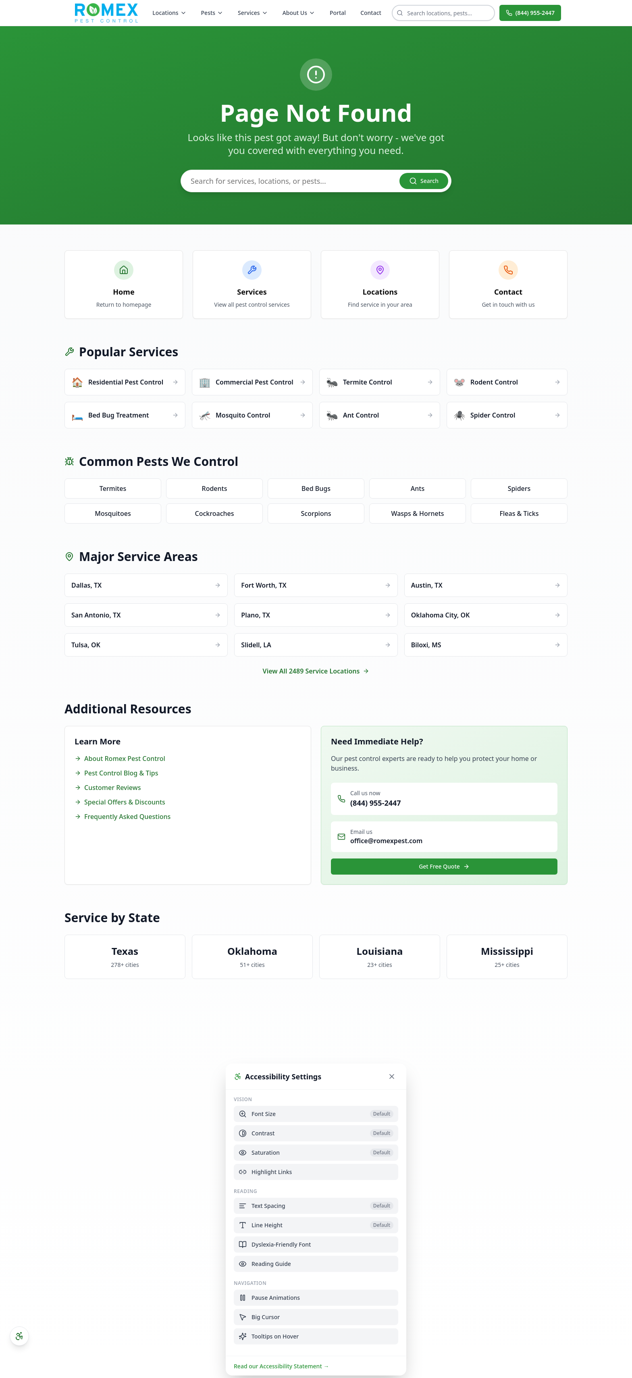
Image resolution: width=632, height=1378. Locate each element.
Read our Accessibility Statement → (281, 1366)
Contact (370, 13)
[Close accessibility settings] (391, 1076)
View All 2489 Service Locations (316, 671)
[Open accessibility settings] (19, 1336)
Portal (338, 13)
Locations (169, 13)
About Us (299, 13)
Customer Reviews (108, 787)
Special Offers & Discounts (120, 802)
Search (424, 181)
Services (253, 13)
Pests (212, 13)
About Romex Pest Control (120, 758)
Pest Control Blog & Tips (116, 773)
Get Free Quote (444, 866)
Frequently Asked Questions (122, 816)
